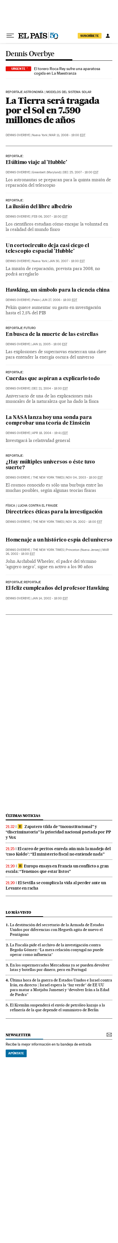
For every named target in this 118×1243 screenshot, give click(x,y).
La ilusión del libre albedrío (39, 207)
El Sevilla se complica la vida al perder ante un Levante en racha (56, 885)
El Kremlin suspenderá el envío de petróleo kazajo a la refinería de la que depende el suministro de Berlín (57, 1007)
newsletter (18, 1035)
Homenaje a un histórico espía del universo (59, 540)
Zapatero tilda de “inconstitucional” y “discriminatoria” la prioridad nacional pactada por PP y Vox (58, 832)
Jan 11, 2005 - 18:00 (49, 344)
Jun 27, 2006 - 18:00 (59, 300)
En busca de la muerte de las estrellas (52, 334)
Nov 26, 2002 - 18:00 (84, 522)
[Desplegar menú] (10, 35)
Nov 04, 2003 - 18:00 (84, 477)
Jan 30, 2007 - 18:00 (67, 261)
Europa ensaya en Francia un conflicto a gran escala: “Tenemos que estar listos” (57, 868)
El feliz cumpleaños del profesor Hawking (57, 588)
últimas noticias (23, 816)
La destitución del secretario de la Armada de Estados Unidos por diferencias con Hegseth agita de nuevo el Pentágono (57, 929)
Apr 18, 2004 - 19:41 (50, 433)
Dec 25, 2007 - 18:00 (80, 172)
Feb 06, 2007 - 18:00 (50, 216)
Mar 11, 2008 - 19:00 (67, 135)
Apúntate (16, 1053)
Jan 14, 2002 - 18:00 (50, 598)
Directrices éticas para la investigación (54, 512)
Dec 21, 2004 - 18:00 (50, 388)
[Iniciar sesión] (107, 35)
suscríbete (89, 36)
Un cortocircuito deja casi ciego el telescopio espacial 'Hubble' (47, 248)
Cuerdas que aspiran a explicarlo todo (53, 378)
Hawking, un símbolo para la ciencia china (58, 290)
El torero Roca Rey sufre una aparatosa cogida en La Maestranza (67, 70)
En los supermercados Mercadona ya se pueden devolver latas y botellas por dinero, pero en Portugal (59, 967)
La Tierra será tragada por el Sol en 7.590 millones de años (52, 110)
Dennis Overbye (30, 54)
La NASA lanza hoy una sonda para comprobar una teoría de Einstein (49, 420)
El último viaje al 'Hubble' (36, 162)
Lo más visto (18, 912)
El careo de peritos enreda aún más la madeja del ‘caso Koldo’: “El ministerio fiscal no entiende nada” (58, 851)
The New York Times (48, 477)
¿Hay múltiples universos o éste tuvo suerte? (50, 465)
